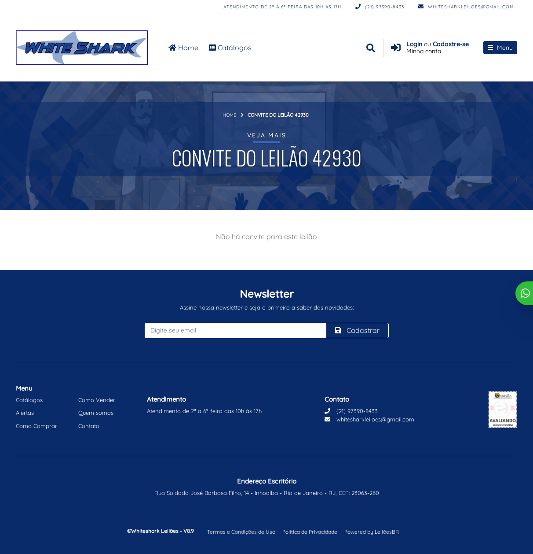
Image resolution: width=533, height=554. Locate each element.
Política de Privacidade (309, 531)
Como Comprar (36, 425)
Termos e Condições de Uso (241, 531)
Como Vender (96, 399)
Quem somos (95, 412)
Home (183, 47)
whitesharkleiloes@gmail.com (466, 7)
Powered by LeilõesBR (371, 531)
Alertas (25, 412)
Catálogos (230, 47)
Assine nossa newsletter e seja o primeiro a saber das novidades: (267, 307)
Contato (88, 425)
